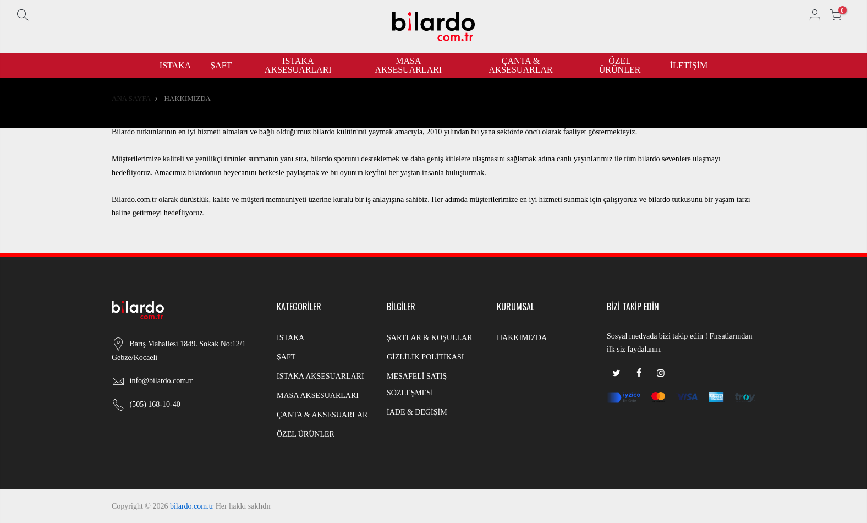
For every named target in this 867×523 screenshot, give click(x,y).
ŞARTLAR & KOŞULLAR (430, 338)
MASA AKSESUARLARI (408, 65)
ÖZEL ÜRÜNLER (620, 65)
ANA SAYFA (131, 98)
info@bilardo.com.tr (161, 381)
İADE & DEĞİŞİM (417, 412)
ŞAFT (221, 65)
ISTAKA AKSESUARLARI (298, 65)
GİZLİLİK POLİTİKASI (425, 357)
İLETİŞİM (688, 65)
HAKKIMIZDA (522, 338)
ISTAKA (175, 65)
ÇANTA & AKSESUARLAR (520, 65)
